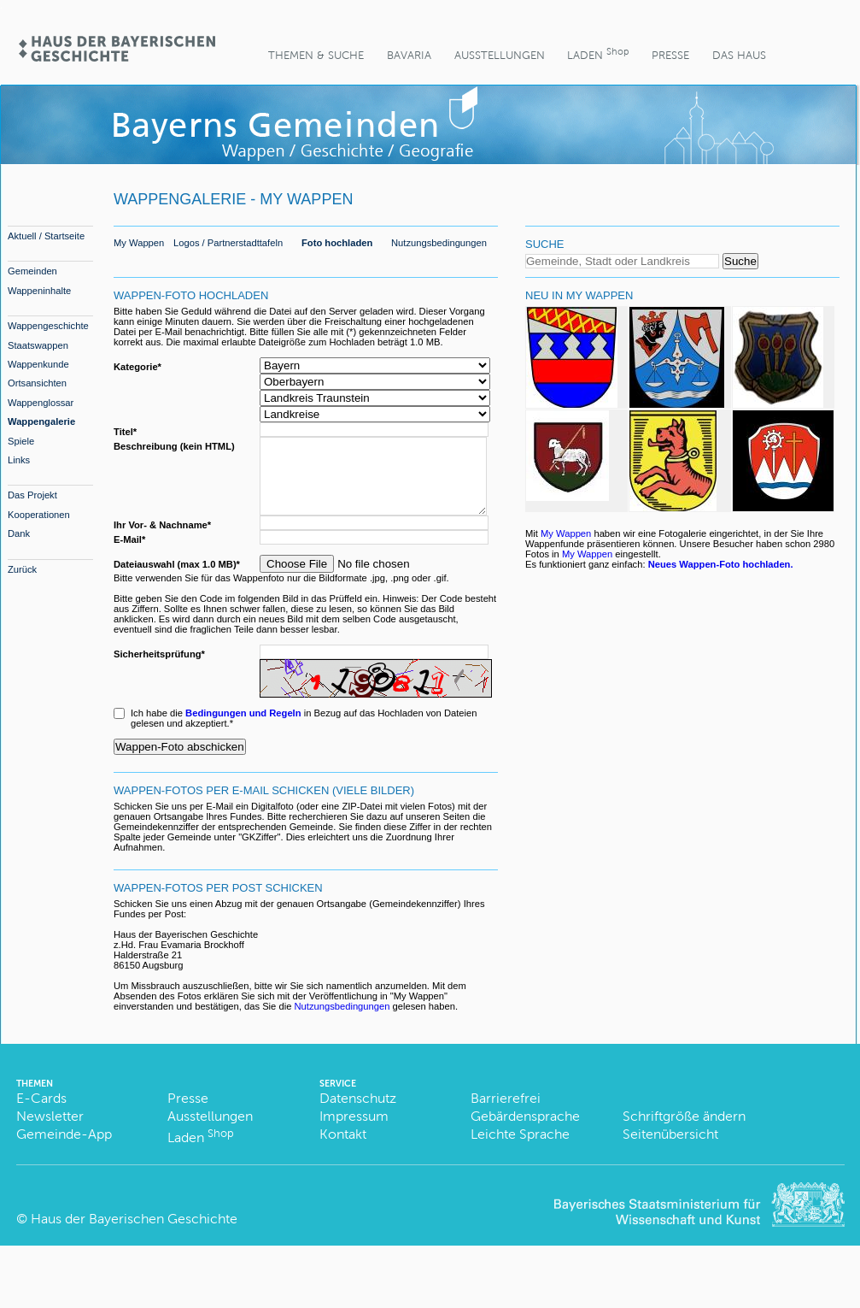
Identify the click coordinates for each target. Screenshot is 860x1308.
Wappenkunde (38, 364)
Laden (598, 53)
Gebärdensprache (525, 1131)
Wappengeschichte (48, 326)
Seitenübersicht (670, 1149)
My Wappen (139, 243)
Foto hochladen (336, 243)
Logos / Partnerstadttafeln (228, 243)
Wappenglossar (40, 403)
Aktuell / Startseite (46, 236)
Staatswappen (38, 345)
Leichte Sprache (520, 1149)
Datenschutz (357, 1113)
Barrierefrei (506, 1113)
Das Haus (739, 55)
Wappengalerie (41, 421)
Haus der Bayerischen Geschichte (134, 1234)
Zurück (22, 569)
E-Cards (41, 1113)
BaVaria (409, 55)
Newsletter (50, 1131)
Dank (19, 533)
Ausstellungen (499, 55)
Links (19, 460)
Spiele (21, 441)
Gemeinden (32, 271)
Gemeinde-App (64, 1149)
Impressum (354, 1131)
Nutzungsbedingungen (439, 243)
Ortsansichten (37, 383)
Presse (670, 55)
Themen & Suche (316, 55)
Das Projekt (32, 495)
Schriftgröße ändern (684, 1131)
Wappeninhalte (39, 291)
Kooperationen (39, 515)
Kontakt (342, 1149)
